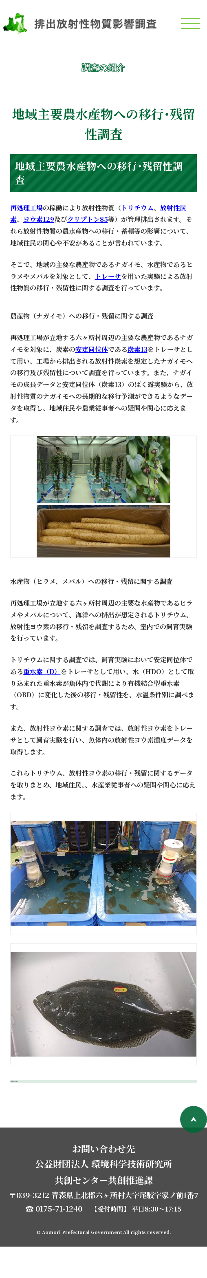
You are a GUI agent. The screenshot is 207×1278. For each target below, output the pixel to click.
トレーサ (108, 276)
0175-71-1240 (58, 1239)
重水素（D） (42, 671)
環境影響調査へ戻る (60, 1096)
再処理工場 (26, 207)
